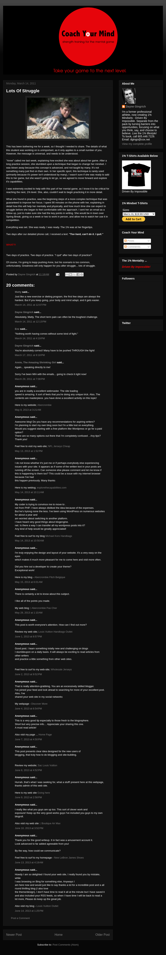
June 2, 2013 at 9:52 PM (28, 674)
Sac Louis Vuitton (47, 765)
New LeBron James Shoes (69, 857)
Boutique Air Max (51, 823)
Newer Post (14, 934)
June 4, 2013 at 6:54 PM (28, 708)
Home (59, 934)
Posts (129, 240)
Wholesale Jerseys (61, 669)
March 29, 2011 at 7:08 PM (30, 379)
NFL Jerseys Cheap (59, 446)
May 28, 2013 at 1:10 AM (28, 612)
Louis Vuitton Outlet (47, 906)
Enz (17, 328)
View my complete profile (137, 143)
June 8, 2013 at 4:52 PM (28, 770)
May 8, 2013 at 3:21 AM (28, 409)
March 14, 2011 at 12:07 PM (30, 304)
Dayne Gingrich (27, 274)
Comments (132, 246)
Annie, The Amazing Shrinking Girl (35, 362)
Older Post (102, 934)
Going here (43, 792)
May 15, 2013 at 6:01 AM (28, 582)
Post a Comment (20, 918)
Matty (18, 291)
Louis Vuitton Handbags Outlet (55, 631)
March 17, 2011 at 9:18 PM (30, 355)
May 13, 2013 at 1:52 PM (28, 451)
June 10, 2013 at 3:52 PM (29, 828)
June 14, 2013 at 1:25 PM (29, 910)
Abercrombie (44, 405)
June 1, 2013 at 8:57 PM (28, 636)
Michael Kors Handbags (58, 536)
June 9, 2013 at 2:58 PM (28, 797)
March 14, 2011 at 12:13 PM (30, 321)
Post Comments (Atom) (66, 944)
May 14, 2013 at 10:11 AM (29, 492)
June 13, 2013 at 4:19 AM (29, 862)
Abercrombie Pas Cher (44, 608)
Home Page (45, 734)
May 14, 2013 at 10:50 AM (29, 540)
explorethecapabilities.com (51, 487)
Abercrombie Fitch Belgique (49, 577)
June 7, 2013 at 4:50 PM (28, 739)
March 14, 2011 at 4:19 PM (30, 338)
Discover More (39, 703)
